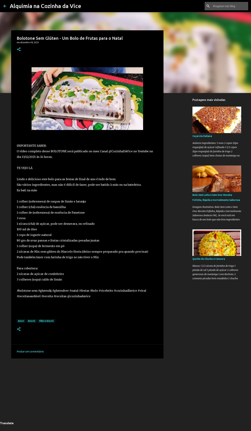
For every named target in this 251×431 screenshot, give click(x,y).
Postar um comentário (30, 351)
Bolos (31, 321)
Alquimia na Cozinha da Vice (45, 6)
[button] (19, 49)
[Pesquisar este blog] (230, 6)
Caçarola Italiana (202, 136)
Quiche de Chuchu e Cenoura (208, 258)
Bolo (21, 321)
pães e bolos (46, 321)
